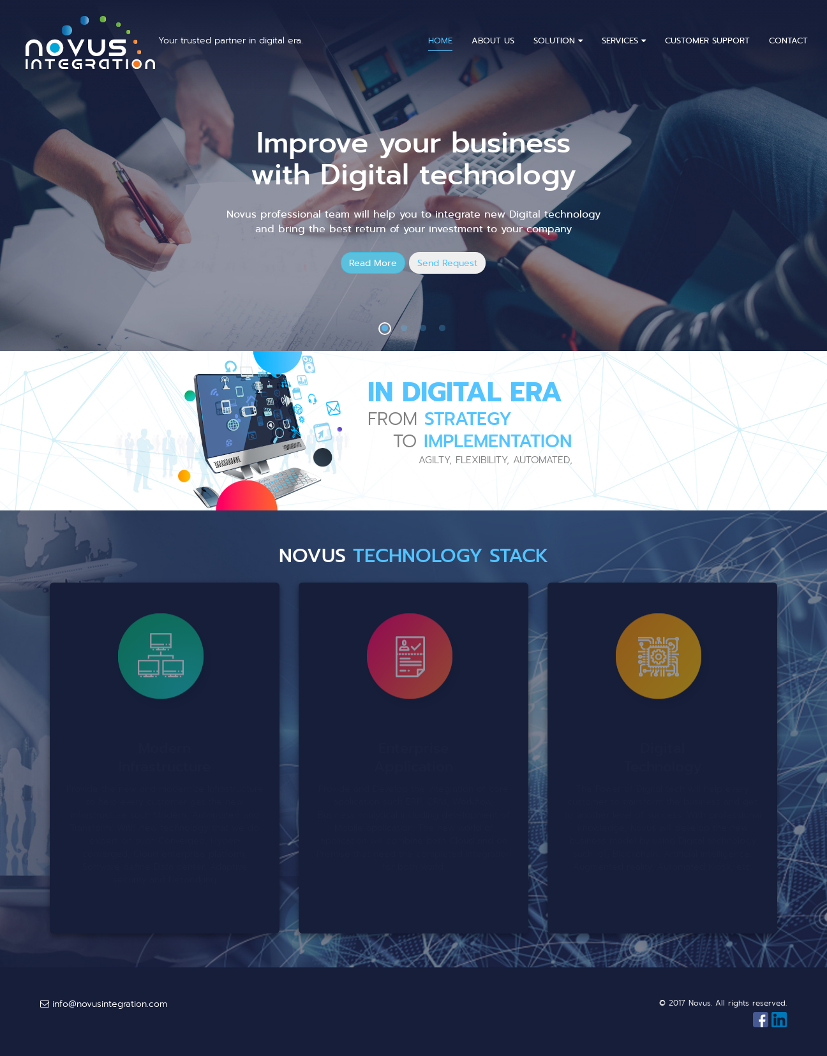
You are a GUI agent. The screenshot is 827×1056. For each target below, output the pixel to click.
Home (440, 41)
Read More (373, 263)
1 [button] (384, 328)
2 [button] (404, 328)
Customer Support (707, 41)
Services (624, 41)
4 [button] (442, 328)
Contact (788, 41)
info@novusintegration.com (103, 1003)
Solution (558, 41)
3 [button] (423, 328)
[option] (413, 175)
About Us (493, 41)
